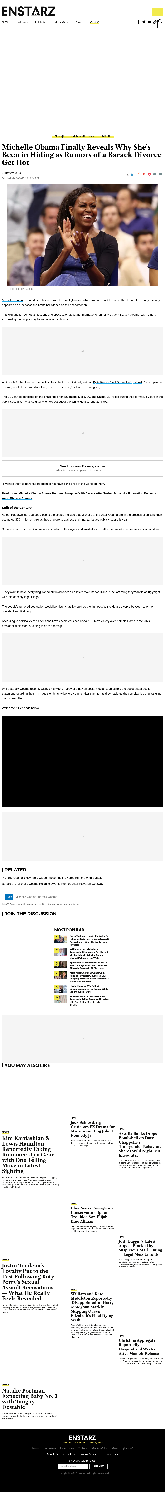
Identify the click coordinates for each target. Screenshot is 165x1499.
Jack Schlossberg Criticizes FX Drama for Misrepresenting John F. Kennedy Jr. (93, 1136)
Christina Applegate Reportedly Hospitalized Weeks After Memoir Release (139, 1354)
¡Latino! (121, 22)
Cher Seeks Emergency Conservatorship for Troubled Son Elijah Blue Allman (92, 1222)
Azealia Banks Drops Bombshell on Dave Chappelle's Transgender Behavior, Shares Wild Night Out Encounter (140, 1152)
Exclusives (30, 22)
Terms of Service (88, 1461)
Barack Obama (47, 904)
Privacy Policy (110, 1461)
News (58, 143)
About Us (52, 1461)
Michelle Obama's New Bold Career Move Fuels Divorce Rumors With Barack (52, 885)
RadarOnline (19, 522)
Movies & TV (79, 24)
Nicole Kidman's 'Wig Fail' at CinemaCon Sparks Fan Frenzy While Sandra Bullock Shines (89, 996)
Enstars (28, 10)
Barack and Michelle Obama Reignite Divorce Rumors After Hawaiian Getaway (52, 891)
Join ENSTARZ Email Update (83, 1467)
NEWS (7, 22)
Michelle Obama (12, 307)
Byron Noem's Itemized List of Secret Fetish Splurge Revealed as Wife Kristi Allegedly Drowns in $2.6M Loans (89, 972)
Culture (82, 1455)
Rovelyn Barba (13, 180)
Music (101, 22)
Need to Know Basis (75, 473)
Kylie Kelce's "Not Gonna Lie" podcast (117, 389)
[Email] (154, 181)
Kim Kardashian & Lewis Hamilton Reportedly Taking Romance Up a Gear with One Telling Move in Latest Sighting (89, 1008)
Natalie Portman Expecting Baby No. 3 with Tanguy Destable (30, 1406)
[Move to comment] (160, 181)
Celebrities (56, 22)
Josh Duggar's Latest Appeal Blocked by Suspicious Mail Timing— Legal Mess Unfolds (140, 1255)
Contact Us (68, 1461)
